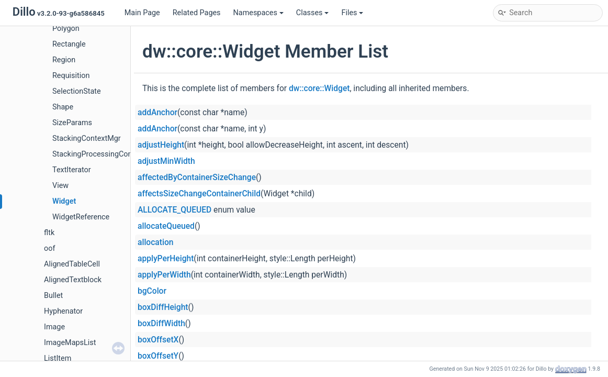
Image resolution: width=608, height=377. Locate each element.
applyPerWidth (164, 275)
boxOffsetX (158, 340)
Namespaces (258, 12)
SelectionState (76, 91)
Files (352, 12)
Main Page (142, 12)
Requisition (70, 75)
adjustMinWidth (166, 161)
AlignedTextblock (73, 279)
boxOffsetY (158, 356)
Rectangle (69, 44)
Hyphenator (63, 311)
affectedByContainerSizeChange (197, 177)
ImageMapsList (70, 342)
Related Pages (197, 12)
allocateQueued (166, 226)
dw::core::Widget (319, 88)
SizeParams (72, 122)
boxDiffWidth (161, 323)
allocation (155, 242)
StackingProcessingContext (98, 154)
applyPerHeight (166, 258)
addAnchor (157, 112)
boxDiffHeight (163, 307)
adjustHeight (161, 145)
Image (54, 327)
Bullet (53, 295)
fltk (49, 232)
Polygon (66, 28)
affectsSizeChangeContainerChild (199, 193)
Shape (62, 107)
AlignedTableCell (72, 264)
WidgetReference (80, 217)
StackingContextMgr (86, 138)
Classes (312, 12)
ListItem (57, 358)
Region (63, 60)
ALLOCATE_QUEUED (174, 210)
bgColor (152, 291)
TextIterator (71, 169)
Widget (64, 201)
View (60, 185)
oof (49, 248)
